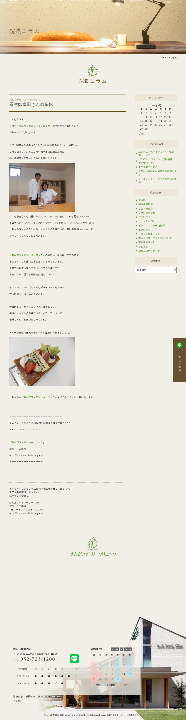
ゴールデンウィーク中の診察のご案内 (157, 180)
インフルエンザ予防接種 (151, 225)
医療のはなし (145, 229)
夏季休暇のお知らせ (149, 167)
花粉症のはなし (146, 242)
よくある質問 (87, 696)
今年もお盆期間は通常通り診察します (157, 173)
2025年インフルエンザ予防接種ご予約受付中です (156, 161)
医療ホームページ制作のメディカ (127, 714)
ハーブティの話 (146, 221)
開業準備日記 (145, 204)
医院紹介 (60, 696)
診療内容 (18, 696)
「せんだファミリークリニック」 (27, 255)
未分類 (142, 200)
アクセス (18, 700)
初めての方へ (45, 696)
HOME (165, 57)
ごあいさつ (144, 217)
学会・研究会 (145, 208)
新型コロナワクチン (149, 250)
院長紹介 (72, 696)
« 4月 (141, 133)
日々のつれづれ (32, 99)
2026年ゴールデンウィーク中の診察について (156, 153)
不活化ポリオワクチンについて (155, 238)
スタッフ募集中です (149, 233)
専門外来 (30, 696)
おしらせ (143, 246)
